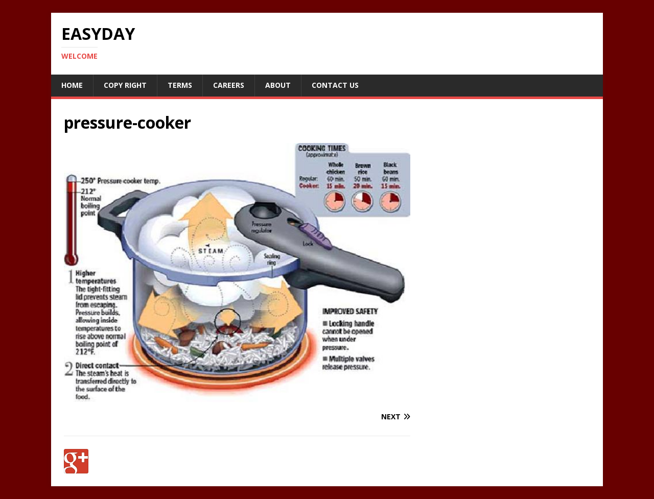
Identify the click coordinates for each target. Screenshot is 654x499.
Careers (228, 85)
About (278, 85)
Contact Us (335, 85)
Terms (180, 85)
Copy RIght (125, 85)
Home (72, 85)
